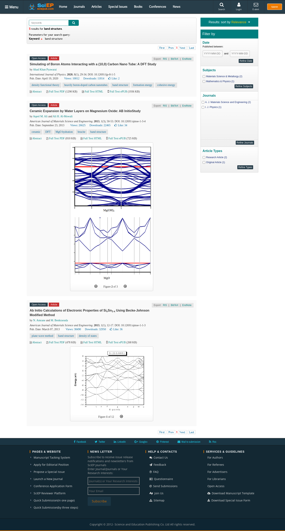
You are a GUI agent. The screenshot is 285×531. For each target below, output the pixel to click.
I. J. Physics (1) (213, 107)
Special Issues (117, 7)
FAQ (154, 472)
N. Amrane (39, 320)
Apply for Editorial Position (51, 465)
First (162, 47)
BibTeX (174, 59)
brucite (81, 131)
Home (63, 7)
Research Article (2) (216, 157)
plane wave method (42, 335)
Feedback (157, 465)
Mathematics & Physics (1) (220, 81)
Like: (114, 78)
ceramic (36, 131)
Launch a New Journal (48, 479)
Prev (171, 47)
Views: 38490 (73, 329)
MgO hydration (64, 131)
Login (239, 6)
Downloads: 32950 (95, 329)
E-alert (256, 6)
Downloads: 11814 (93, 78)
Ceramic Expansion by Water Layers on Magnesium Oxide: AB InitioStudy (85, 111)
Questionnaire (161, 479)
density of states (88, 335)
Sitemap (156, 500)
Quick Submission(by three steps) (56, 507)
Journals (79, 7)
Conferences (157, 7)
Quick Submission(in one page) (54, 500)
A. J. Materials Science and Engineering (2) (228, 102)
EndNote (187, 59)
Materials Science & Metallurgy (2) (224, 76)
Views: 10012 (71, 78)
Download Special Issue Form (228, 500)
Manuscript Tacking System (52, 457)
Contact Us (158, 457)
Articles (96, 7)
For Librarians (216, 479)
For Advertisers (217, 472)
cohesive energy (166, 85)
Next (182, 47)
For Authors (215, 457)
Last (191, 47)
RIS (165, 59)
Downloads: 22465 (99, 125)
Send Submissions (163, 486)
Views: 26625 (78, 125)
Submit (274, 6)
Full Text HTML (94, 91)
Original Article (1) (215, 162)
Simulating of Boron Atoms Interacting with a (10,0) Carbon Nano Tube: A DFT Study (93, 64)
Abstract (37, 91)
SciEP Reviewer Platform (50, 493)
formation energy (142, 85)
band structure (120, 85)
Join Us (156, 493)
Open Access (215, 486)
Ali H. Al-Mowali (63, 116)
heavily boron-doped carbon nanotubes (85, 85)
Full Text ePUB (118, 91)
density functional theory (45, 85)
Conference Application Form (53, 486)
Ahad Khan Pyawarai (45, 69)
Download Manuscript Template (230, 493)
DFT (47, 131)
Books (138, 7)
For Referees (215, 465)
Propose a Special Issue (49, 472)
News (176, 7)
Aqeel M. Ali (40, 116)
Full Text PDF (57, 91)
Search (221, 6)
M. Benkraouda (59, 320)
